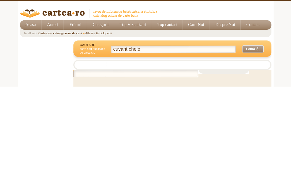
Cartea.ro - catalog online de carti (60, 33)
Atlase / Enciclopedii (98, 33)
